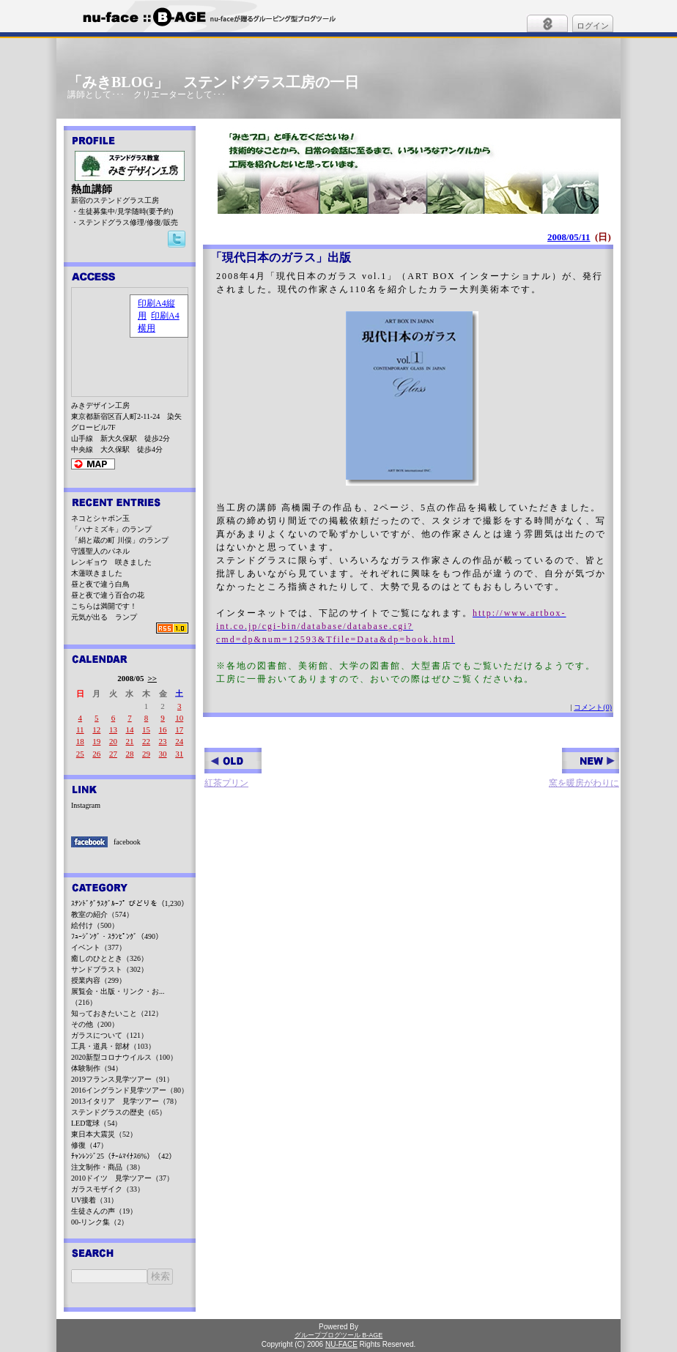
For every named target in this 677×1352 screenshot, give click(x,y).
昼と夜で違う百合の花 (107, 595)
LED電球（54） (96, 1123)
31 (179, 753)
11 (80, 729)
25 (80, 753)
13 (113, 729)
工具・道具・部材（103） (113, 1046)
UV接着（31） (94, 1200)
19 (96, 741)
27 (113, 753)
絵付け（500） (95, 925)
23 (163, 741)
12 (96, 729)
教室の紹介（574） (102, 914)
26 (96, 753)
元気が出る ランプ (104, 617)
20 (113, 741)
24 (179, 741)
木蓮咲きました (96, 573)
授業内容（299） (98, 980)
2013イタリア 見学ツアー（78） (126, 1101)
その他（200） (95, 1024)
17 (179, 729)
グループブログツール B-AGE (339, 1335)
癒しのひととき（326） (109, 958)
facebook (127, 842)
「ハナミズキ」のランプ (111, 529)
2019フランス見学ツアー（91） (122, 1079)
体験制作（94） (96, 1068)
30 (163, 753)
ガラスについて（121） (109, 1035)
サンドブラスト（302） (109, 969)
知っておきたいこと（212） (117, 1013)
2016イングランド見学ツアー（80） (129, 1090)
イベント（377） (98, 947)
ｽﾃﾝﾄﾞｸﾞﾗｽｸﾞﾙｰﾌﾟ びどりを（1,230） (129, 903)
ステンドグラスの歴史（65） (118, 1112)
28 (129, 753)
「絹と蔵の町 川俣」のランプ (120, 540)
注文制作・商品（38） (107, 1167)
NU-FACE (341, 1344)
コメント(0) (593, 707)
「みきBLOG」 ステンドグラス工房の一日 (213, 82)
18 (80, 741)
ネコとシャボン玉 (100, 518)
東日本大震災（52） (104, 1134)
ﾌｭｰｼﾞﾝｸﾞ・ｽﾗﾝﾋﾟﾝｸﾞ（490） (117, 936)
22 (146, 741)
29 (146, 753)
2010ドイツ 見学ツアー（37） (122, 1178)
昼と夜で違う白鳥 (100, 584)
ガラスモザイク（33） (107, 1189)
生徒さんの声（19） (104, 1211)
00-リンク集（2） (99, 1222)
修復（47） (89, 1145)
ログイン (593, 25)
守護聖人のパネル (100, 551)
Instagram (85, 805)
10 (179, 717)
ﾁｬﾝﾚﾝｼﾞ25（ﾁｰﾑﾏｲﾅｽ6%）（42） (123, 1156)
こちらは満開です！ (104, 606)
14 (129, 729)
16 (163, 729)
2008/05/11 (569, 236)
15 (146, 729)
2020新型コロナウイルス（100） (124, 1057)
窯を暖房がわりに (584, 768)
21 (129, 741)
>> (152, 678)
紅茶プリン (233, 768)
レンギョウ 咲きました (111, 562)
